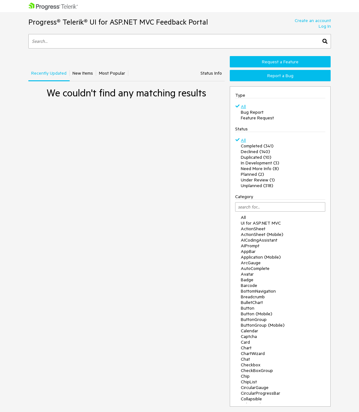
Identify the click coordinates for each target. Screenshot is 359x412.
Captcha (249, 336)
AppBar (248, 251)
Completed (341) (257, 146)
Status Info (211, 73)
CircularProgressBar (260, 393)
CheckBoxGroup (257, 370)
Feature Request (257, 118)
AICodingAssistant (259, 240)
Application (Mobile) (261, 257)
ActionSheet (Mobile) (262, 234)
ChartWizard (253, 353)
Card (245, 342)
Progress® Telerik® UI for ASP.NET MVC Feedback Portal (118, 21)
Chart (246, 348)
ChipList (249, 382)
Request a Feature (280, 62)
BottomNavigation (258, 291)
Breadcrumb (253, 297)
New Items (82, 73)
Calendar (249, 331)
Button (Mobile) (256, 314)
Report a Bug (280, 75)
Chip (245, 376)
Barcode (249, 285)
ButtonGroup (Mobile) (263, 325)
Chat (245, 359)
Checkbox (250, 365)
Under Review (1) (258, 180)
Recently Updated (49, 73)
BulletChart (252, 302)
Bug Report (252, 112)
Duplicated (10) (256, 157)
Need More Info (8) (260, 168)
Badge (247, 280)
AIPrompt (250, 246)
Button (247, 308)
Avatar (247, 274)
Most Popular (112, 73)
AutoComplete (255, 268)
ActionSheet (253, 229)
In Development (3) (260, 163)
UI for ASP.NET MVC (261, 223)
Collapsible (251, 399)
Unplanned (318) (257, 185)
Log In (325, 26)
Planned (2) (252, 174)
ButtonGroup (254, 319)
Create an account (313, 20)
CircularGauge (255, 387)
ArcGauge (251, 263)
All (243, 106)
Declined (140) (255, 151)
